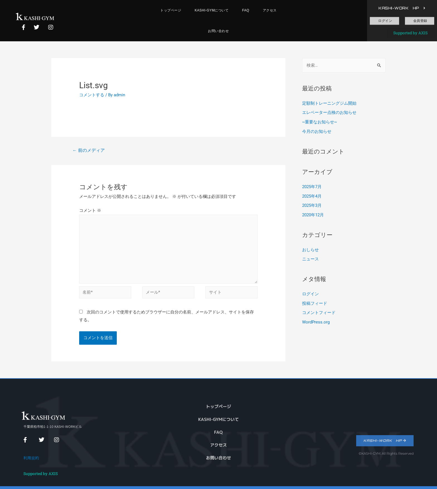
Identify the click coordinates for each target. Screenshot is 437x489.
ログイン (310, 293)
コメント (90, 210)
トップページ (170, 10)
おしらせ (310, 249)
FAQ (245, 10)
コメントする (91, 94)
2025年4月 (312, 196)
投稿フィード (314, 303)
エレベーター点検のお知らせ (329, 112)
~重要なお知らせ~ (319, 121)
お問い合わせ (218, 31)
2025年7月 (312, 186)
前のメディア (88, 150)
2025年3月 (312, 205)
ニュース (310, 259)
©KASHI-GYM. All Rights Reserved (386, 453)
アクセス (270, 10)
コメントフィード (319, 312)
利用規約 (31, 458)
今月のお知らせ (316, 131)
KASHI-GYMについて (212, 10)
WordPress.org (316, 322)
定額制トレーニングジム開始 (329, 103)
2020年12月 (313, 214)
